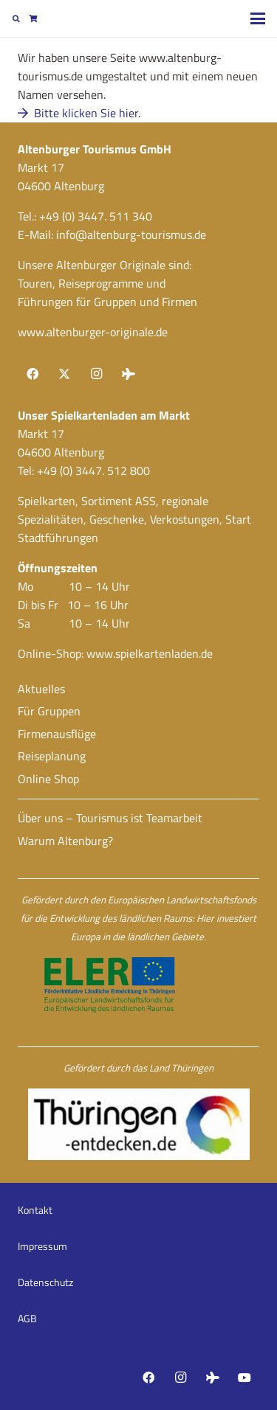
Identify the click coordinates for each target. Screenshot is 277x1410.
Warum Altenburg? (65, 841)
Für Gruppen (49, 711)
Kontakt (35, 1210)
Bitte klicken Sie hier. (79, 113)
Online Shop (48, 779)
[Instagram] (96, 374)
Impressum (42, 1246)
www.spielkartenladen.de (149, 653)
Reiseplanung (52, 756)
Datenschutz (45, 1282)
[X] (64, 374)
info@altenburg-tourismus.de (131, 234)
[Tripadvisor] (128, 374)
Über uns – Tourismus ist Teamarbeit (110, 818)
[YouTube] (244, 1377)
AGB (27, 1318)
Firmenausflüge (57, 734)
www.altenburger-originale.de (93, 332)
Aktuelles (41, 689)
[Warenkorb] (32, 18)
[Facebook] (32, 374)
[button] (16, 18)
